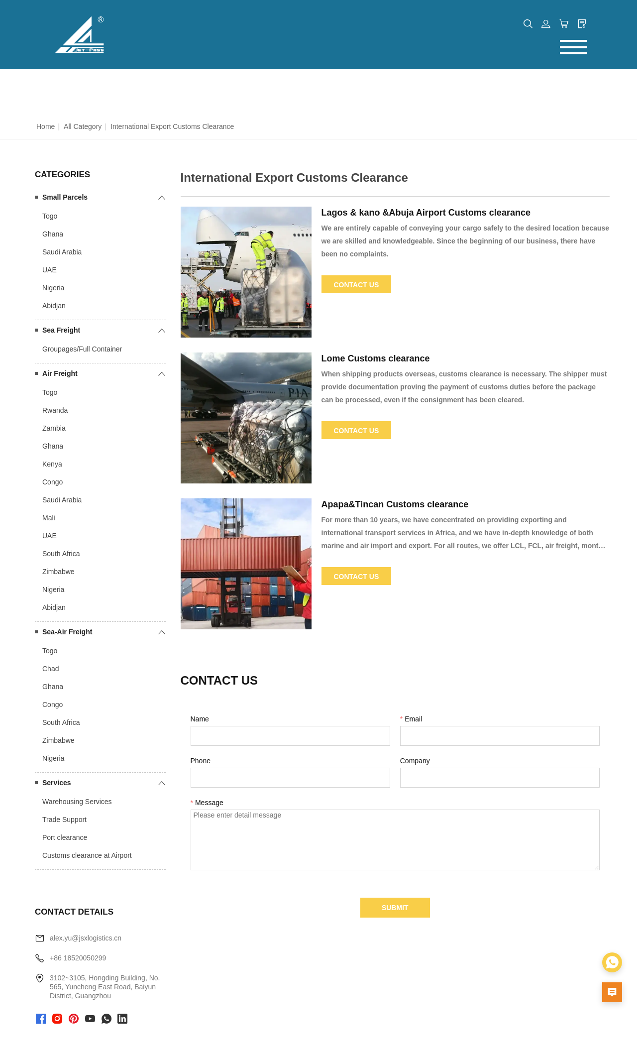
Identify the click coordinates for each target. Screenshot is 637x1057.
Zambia (54, 428)
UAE (49, 270)
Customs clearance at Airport (87, 855)
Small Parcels (65, 197)
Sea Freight (61, 330)
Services (56, 783)
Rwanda (55, 410)
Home (45, 126)
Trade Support (64, 819)
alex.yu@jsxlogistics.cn (85, 938)
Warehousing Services (77, 802)
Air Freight (60, 373)
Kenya (52, 464)
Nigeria (53, 288)
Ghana (52, 234)
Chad (50, 669)
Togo (49, 216)
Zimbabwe (58, 572)
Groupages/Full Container (82, 349)
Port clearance (64, 837)
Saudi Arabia (62, 252)
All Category (83, 126)
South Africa (61, 554)
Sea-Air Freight (67, 632)
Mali (48, 518)
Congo (52, 482)
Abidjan (54, 306)
